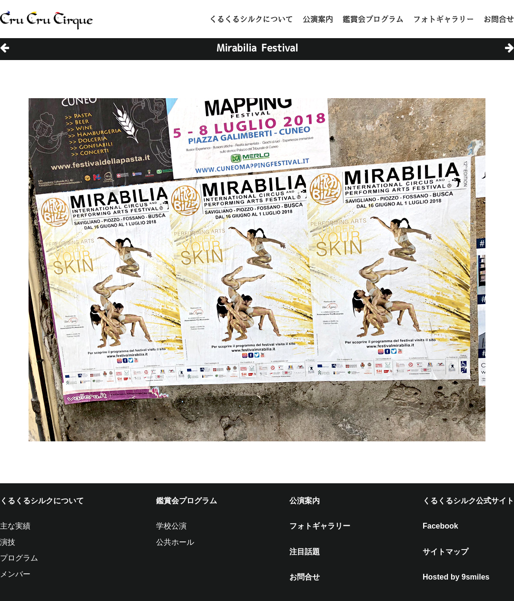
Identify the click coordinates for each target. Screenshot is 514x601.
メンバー (15, 574)
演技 (7, 542)
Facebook (440, 526)
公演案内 (318, 19)
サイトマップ (445, 552)
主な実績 (15, 526)
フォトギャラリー (443, 19)
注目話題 (304, 552)
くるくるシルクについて (251, 19)
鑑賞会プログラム (373, 19)
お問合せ (499, 19)
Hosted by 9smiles (456, 577)
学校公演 (171, 526)
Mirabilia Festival (257, 47)
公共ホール (175, 542)
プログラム (19, 558)
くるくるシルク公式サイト (468, 501)
